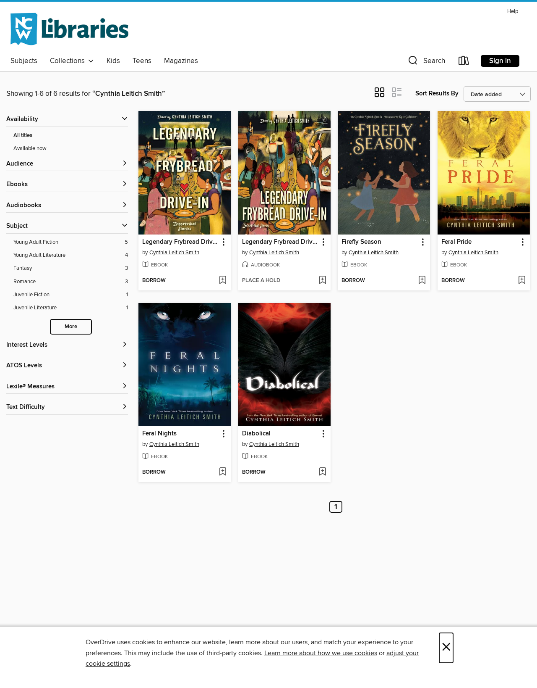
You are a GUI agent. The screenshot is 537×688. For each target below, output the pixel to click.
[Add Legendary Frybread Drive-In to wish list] (222, 280)
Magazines (181, 61)
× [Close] (446, 648)
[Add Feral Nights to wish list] (222, 472)
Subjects (23, 61)
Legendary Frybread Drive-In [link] (180, 242)
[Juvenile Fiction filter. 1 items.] (70, 294)
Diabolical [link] (256, 434)
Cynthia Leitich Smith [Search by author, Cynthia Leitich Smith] (174, 252)
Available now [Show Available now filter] (30, 148)
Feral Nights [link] (159, 434)
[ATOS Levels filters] (67, 365)
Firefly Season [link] (361, 242)
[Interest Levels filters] (67, 345)
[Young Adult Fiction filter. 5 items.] (70, 242)
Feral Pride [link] (456, 242)
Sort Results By (437, 94)
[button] (425, 62)
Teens (142, 61)
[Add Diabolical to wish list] (322, 472)
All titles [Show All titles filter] (22, 135)
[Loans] (464, 62)
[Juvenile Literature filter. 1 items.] (70, 307)
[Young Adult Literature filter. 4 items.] (70, 255)
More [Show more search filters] (71, 326)
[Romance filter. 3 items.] (70, 281)
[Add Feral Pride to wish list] (521, 280)
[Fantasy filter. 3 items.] (70, 268)
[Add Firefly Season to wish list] (422, 280)
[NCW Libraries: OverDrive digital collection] (69, 29)
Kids (113, 61)
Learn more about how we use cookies (320, 653)
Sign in (500, 61)
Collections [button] (72, 61)
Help (512, 11)
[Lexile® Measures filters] (67, 386)
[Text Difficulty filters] (67, 407)
